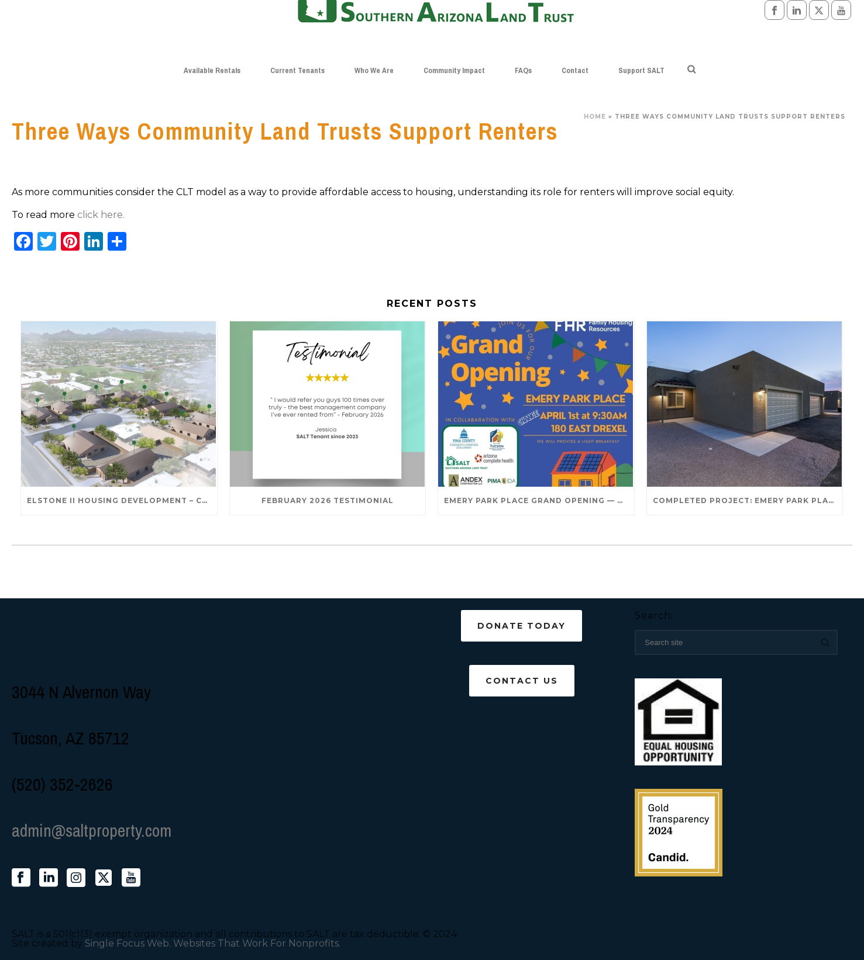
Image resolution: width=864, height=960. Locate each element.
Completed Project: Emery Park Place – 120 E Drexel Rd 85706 (748, 500)
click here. (101, 214)
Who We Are (374, 70)
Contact (575, 70)
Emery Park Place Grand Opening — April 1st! (539, 500)
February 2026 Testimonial (327, 500)
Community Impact (454, 70)
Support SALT (641, 70)
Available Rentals (212, 70)
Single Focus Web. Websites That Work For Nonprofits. (212, 943)
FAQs (523, 70)
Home (595, 116)
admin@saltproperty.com (91, 830)
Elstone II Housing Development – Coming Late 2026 (122, 500)
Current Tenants (297, 70)
